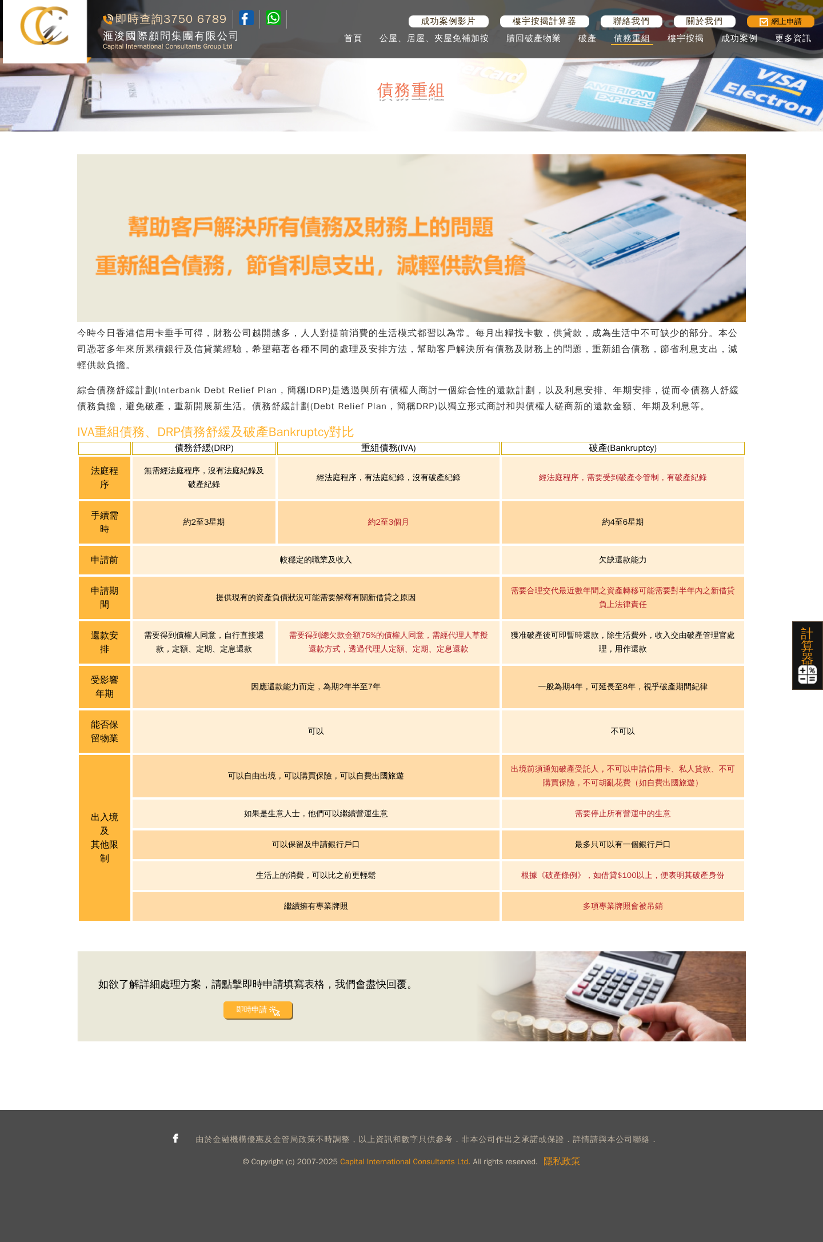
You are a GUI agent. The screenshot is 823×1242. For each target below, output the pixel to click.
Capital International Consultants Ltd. (405, 1162)
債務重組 (632, 38)
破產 (587, 38)
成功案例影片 (448, 21)
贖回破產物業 (533, 38)
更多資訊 (793, 38)
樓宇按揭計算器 (545, 21)
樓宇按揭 (686, 38)
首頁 (353, 38)
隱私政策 (562, 1161)
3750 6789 (195, 19)
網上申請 (781, 21)
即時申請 (251, 1010)
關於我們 (704, 21)
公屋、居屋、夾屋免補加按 (434, 38)
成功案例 (739, 38)
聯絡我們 (631, 21)
